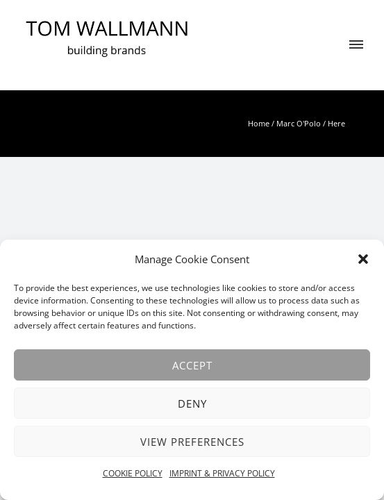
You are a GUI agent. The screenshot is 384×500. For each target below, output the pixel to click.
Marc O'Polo (298, 123)
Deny (192, 403)
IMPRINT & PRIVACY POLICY (222, 473)
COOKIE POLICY (132, 473)
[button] (363, 259)
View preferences (192, 442)
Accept (192, 365)
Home (258, 123)
